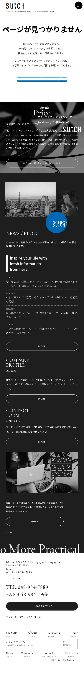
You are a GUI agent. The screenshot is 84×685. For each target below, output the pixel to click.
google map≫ (15, 594)
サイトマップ (34, 633)
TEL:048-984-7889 (27, 603)
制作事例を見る (42, 80)
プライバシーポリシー (16, 633)
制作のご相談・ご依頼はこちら (42, 179)
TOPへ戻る (42, 91)
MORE (42, 362)
